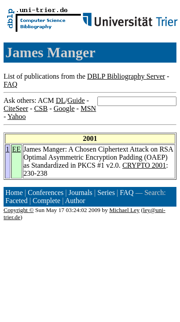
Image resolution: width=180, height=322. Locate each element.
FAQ (10, 84)
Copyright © (19, 210)
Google (64, 108)
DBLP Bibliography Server (126, 76)
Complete (46, 200)
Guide (76, 100)
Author (75, 200)
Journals (80, 192)
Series (106, 192)
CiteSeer (16, 108)
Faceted (16, 200)
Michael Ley (124, 210)
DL (60, 100)
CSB (40, 108)
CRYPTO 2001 (144, 165)
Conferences (45, 192)
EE (16, 149)
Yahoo (17, 116)
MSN (88, 108)
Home (14, 192)
